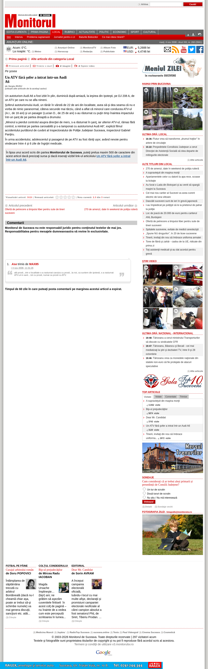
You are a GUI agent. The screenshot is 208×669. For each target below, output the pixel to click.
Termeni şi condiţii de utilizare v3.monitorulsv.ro (104, 644)
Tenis (116, 632)
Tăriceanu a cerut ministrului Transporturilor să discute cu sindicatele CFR (173, 339)
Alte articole (196, 160)
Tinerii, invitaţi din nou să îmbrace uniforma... (164, 436)
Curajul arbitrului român (20, 569)
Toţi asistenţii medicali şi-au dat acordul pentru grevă (171, 251)
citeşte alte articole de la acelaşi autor (26, 88)
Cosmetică (169, 632)
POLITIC (104, 32)
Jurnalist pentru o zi (64, 37)
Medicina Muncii (44, 632)
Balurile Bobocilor (88, 37)
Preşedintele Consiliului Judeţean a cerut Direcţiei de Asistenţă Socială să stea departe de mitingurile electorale (172, 151)
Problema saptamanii (38, 37)
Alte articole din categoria (52, 59)
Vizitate (147, 397)
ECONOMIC (119, 32)
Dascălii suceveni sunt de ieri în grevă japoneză (171, 201)
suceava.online (101, 632)
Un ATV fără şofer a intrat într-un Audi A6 (168, 427)
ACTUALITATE (87, 32)
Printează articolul (17, 66)
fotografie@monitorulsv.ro (179, 512)
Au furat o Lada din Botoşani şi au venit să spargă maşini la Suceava (173, 186)
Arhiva (144, 4)
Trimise (183, 396)
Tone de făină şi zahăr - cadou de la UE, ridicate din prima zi (174, 243)
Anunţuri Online (66, 47)
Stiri (9, 37)
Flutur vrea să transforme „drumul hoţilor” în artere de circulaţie (173, 140)
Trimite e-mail (42, 66)
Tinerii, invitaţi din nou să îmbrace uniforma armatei (173, 237)
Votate (158, 396)
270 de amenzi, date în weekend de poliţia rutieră (172, 168)
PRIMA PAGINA (39, 32)
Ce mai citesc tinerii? (113, 37)
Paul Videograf (130, 632)
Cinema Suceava (151, 632)
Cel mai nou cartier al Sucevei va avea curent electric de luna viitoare (170, 195)
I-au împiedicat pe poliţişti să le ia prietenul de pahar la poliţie (174, 207)
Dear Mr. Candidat (156, 419)
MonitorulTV (89, 47)
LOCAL (56, 32)
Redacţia (87, 51)
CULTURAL (149, 32)
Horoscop (63, 51)
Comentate (170, 396)
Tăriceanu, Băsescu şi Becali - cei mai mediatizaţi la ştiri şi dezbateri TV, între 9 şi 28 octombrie (170, 350)
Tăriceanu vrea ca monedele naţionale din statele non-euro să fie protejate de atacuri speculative (172, 362)
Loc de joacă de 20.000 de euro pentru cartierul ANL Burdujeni (171, 215)
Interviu (19, 37)
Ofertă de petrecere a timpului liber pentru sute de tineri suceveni (173, 223)
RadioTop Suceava (79, 632)
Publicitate (109, 51)
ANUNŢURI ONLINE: (20, 42)
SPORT (135, 32)
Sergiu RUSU (15, 86)
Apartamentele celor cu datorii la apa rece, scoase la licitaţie (173, 178)
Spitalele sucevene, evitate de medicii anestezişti (172, 229)
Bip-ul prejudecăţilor (157, 411)
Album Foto (109, 47)
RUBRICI (69, 32)
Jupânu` (61, 632)
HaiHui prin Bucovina (156, 83)
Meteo (38, 51)
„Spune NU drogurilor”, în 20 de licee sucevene (171, 233)
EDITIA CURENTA (17, 32)
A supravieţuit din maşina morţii (163, 172)
